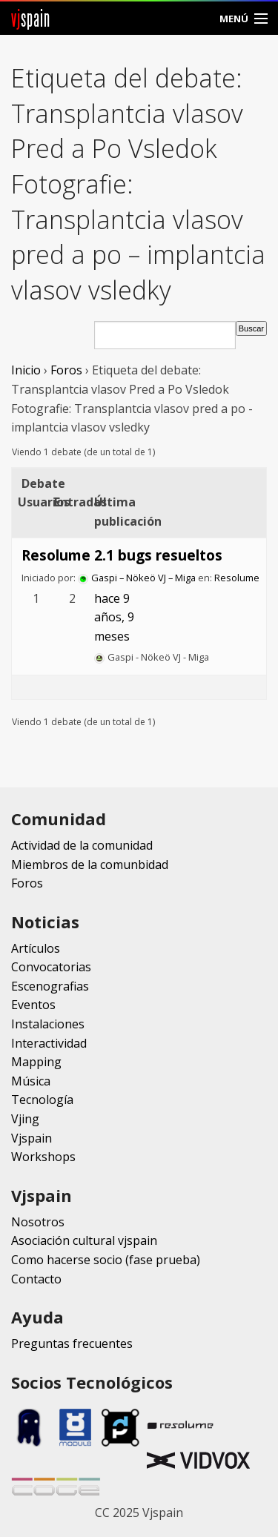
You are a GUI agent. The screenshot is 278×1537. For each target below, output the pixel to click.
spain (30, 18)
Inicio (26, 370)
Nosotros (37, 1222)
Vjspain (31, 1138)
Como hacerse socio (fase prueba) (105, 1260)
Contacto (36, 1279)
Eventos (33, 1004)
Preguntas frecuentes (72, 1343)
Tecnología (42, 1099)
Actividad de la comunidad (82, 845)
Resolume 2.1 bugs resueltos (121, 555)
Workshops (43, 1156)
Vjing (25, 1119)
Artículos (35, 948)
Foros (66, 370)
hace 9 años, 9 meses (114, 617)
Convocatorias (51, 967)
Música (30, 1081)
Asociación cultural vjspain (84, 1240)
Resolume (236, 577)
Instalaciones (48, 1024)
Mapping (36, 1062)
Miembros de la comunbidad (89, 864)
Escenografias (50, 986)
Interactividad (49, 1043)
